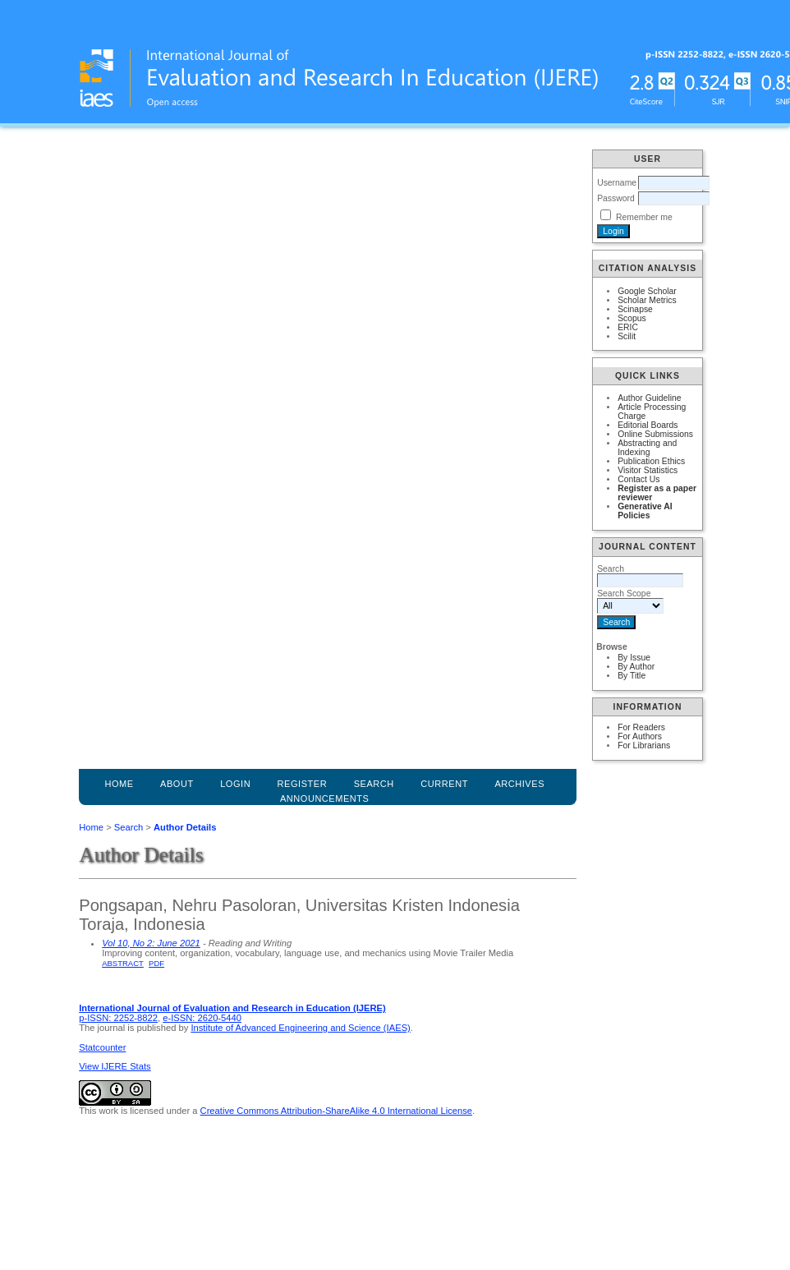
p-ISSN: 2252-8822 (118, 1018)
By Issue (634, 657)
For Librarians (644, 745)
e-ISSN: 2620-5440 (202, 1018)
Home (118, 784)
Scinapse (635, 309)
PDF (156, 963)
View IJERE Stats (114, 1066)
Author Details (185, 827)
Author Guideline (649, 398)
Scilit (627, 336)
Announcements (325, 798)
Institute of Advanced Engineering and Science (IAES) (300, 1028)
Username (616, 182)
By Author (636, 666)
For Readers (641, 727)
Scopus (632, 318)
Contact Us (638, 479)
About (177, 784)
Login (235, 784)
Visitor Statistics (647, 470)
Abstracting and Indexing (647, 448)
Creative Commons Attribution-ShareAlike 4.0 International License (336, 1111)
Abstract (123, 963)
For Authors (640, 736)
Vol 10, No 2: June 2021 (151, 943)
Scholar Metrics (647, 300)
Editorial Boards (647, 425)
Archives (519, 784)
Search (128, 827)
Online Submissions (655, 434)
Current (444, 784)
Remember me (644, 217)
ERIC (628, 327)
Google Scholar (647, 291)
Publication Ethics (651, 461)
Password (616, 198)
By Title (631, 675)
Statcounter (102, 1047)
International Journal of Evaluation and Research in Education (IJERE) (232, 1008)
